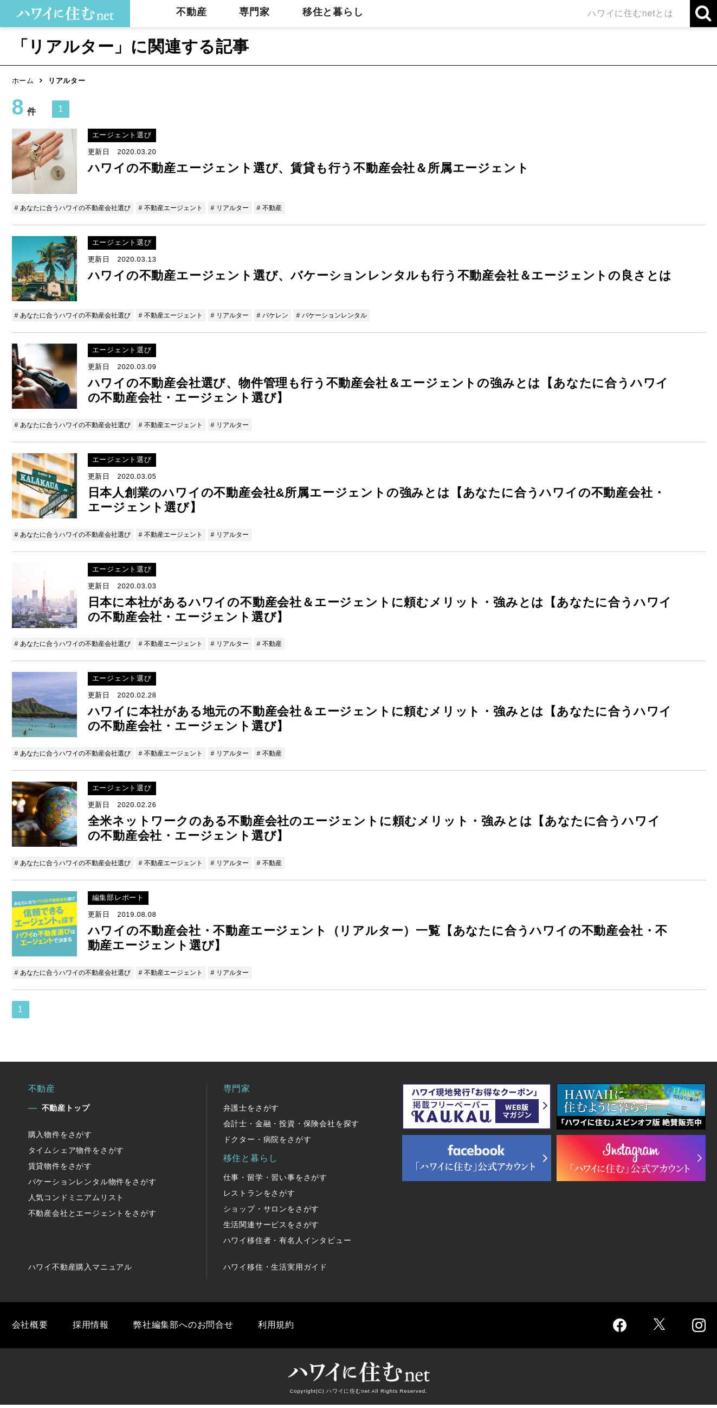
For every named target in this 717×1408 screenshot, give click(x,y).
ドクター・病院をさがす (267, 1142)
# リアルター (246, 208)
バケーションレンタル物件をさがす (92, 1185)
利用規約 (276, 1328)
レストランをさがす (259, 1196)
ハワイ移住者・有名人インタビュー (287, 1243)
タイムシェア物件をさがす (76, 1153)
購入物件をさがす (60, 1137)
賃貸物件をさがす (60, 1169)
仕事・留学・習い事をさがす (275, 1180)
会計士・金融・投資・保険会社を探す (291, 1126)
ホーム (23, 81)
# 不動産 (288, 208)
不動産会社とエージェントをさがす (92, 1216)
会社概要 (30, 1328)
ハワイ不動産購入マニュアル (80, 1270)
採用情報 (91, 1328)
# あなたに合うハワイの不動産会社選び (77, 208)
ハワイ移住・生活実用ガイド (275, 1270)
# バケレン (292, 316)
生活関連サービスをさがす (271, 1227)
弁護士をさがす (251, 1111)
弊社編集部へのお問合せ (183, 1328)
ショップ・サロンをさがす (271, 1212)
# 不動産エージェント (182, 208)
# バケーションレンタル (354, 316)
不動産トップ (66, 1111)
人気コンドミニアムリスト (76, 1200)
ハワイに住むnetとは (630, 13)
